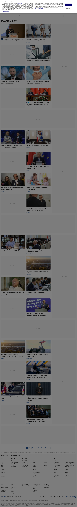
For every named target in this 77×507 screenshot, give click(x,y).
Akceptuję (68, 4)
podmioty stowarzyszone (21, 2)
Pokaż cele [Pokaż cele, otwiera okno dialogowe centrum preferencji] (68, 7)
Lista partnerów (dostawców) (39, 7)
